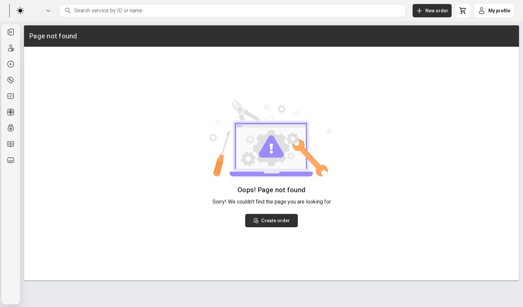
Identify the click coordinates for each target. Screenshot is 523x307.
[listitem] (10, 32)
